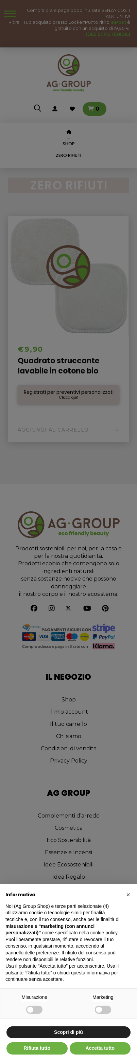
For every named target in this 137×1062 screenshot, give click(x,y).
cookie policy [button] (103, 932)
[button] (128, 894)
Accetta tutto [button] (100, 1048)
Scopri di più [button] (68, 1032)
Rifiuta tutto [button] (36, 1048)
